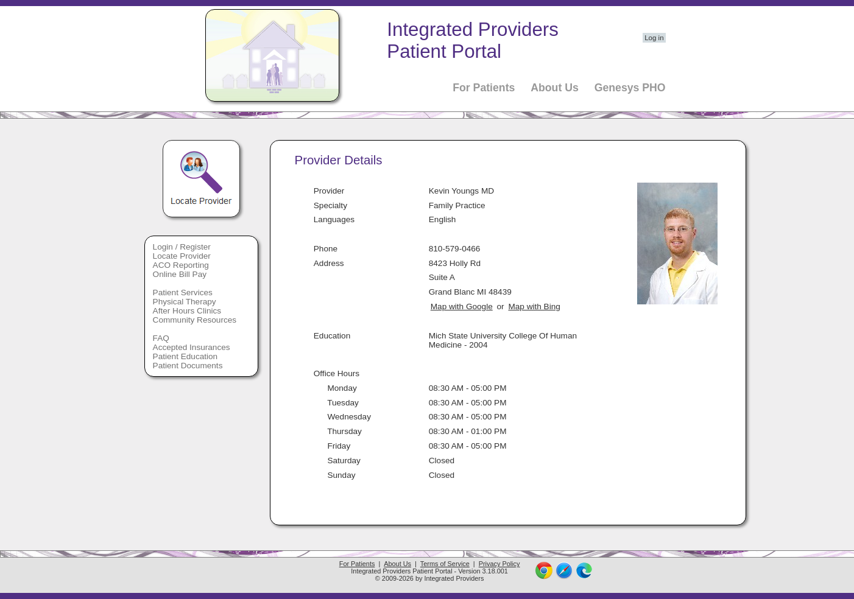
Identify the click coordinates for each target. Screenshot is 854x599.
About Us (555, 88)
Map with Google (462, 306)
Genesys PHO (630, 88)
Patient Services (183, 292)
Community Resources (195, 319)
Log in (653, 37)
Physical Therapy (184, 301)
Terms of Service (445, 563)
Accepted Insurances (191, 347)
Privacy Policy (499, 563)
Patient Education (185, 356)
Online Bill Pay (179, 274)
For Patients (484, 88)
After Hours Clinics (187, 310)
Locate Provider (182, 256)
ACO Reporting (181, 265)
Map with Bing (534, 306)
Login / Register (182, 246)
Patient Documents (188, 365)
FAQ (161, 338)
